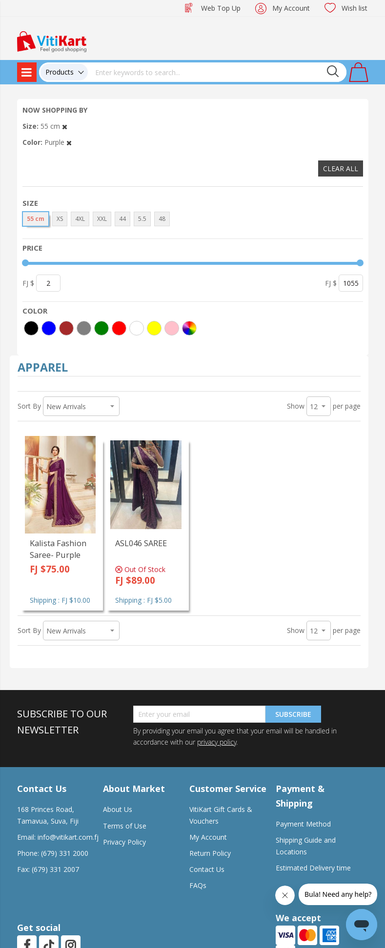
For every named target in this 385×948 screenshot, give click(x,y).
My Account (291, 8)
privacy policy (216, 742)
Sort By (29, 406)
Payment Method (303, 824)
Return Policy (210, 853)
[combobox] (217, 72)
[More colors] (189, 328)
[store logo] (51, 40)
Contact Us (206, 869)
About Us (117, 809)
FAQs (197, 885)
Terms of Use (124, 825)
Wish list (354, 8)
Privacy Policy (124, 842)
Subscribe (293, 714)
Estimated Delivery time (313, 867)
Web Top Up (221, 8)
